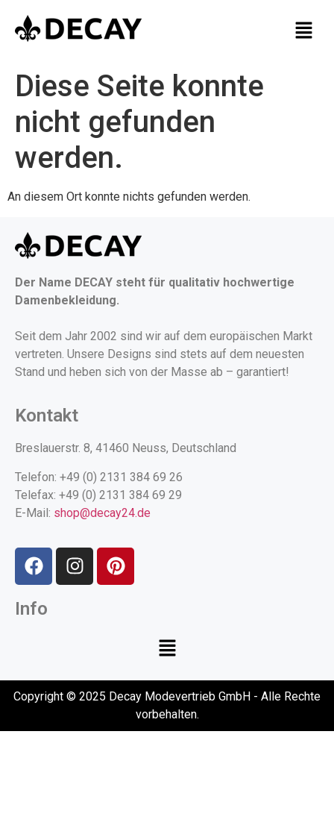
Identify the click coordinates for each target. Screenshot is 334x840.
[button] (304, 31)
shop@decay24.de (102, 513)
